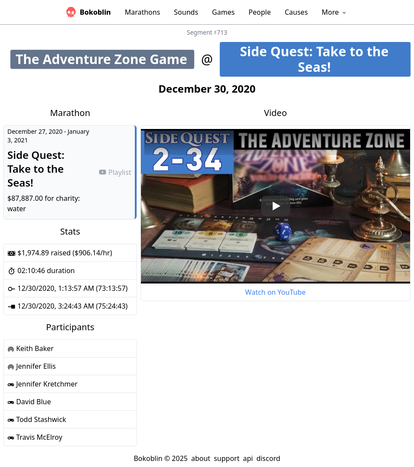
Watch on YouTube (275, 292)
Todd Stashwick (36, 419)
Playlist (114, 172)
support (226, 458)
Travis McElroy (34, 437)
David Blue (29, 401)
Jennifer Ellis (31, 366)
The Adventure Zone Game (105, 59)
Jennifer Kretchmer (42, 384)
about (200, 458)
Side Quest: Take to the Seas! (325, 59)
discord (268, 458)
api (248, 458)
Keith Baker (30, 348)
